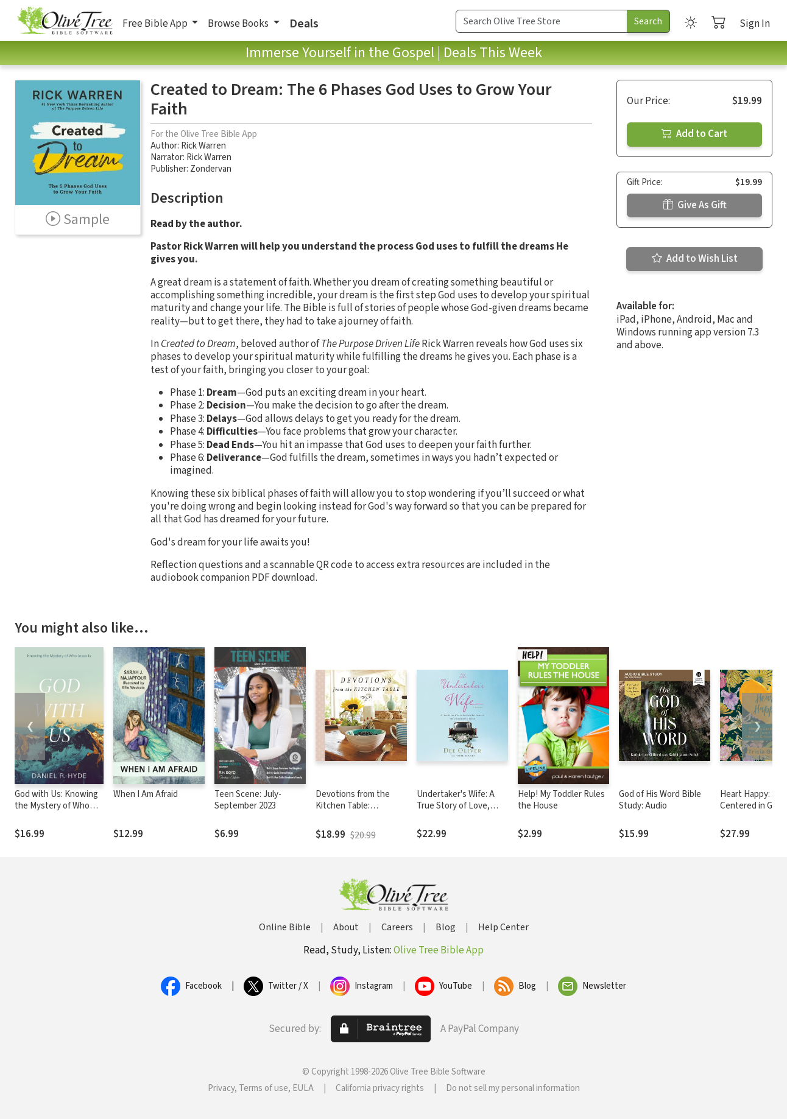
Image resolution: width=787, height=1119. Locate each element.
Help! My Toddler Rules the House (561, 800)
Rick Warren (203, 145)
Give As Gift (695, 205)
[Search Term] (541, 21)
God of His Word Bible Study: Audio (660, 800)
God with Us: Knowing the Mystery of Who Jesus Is (56, 806)
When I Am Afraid (145, 794)
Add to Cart (694, 134)
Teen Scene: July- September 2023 (247, 800)
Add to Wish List (695, 258)
